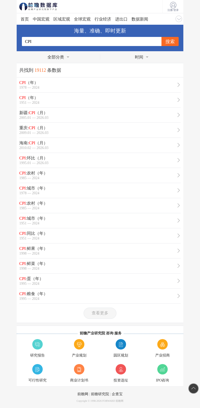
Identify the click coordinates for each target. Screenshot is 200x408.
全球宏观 (82, 19)
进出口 (121, 19)
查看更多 (100, 313)
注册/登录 (173, 6)
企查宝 (117, 394)
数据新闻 (140, 19)
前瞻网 (82, 394)
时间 (139, 57)
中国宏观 (41, 19)
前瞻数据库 (45, 6)
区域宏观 (61, 19)
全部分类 (55, 57)
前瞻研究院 (100, 394)
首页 (25, 19)
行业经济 (103, 19)
